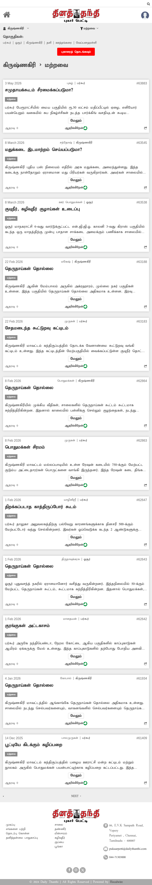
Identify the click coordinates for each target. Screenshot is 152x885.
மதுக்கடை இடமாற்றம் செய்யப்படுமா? (43, 150)
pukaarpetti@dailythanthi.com (127, 849)
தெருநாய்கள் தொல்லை (29, 269)
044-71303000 (117, 857)
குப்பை (59, 842)
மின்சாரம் (61, 833)
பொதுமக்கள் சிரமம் (25, 447)
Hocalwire (116, 882)
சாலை (59, 824)
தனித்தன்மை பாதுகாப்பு (22, 837)
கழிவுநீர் (60, 837)
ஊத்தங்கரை (64, 42)
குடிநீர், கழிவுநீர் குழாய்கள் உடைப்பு (42, 209)
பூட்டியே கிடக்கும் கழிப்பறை (33, 745)
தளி (49, 42)
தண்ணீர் (60, 829)
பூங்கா (59, 846)
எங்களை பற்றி (16, 829)
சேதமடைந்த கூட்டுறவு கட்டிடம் (36, 328)
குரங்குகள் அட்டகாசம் (27, 626)
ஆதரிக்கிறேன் (76, 128)
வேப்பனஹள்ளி (86, 42)
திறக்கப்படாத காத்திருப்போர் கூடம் (40, 507)
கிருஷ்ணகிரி (34, 42)
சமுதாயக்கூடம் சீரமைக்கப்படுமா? (39, 90)
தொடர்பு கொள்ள (17, 833)
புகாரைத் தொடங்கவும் (76, 52)
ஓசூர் (18, 42)
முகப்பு (10, 824)
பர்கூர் (7, 42)
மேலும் (76, 120)
